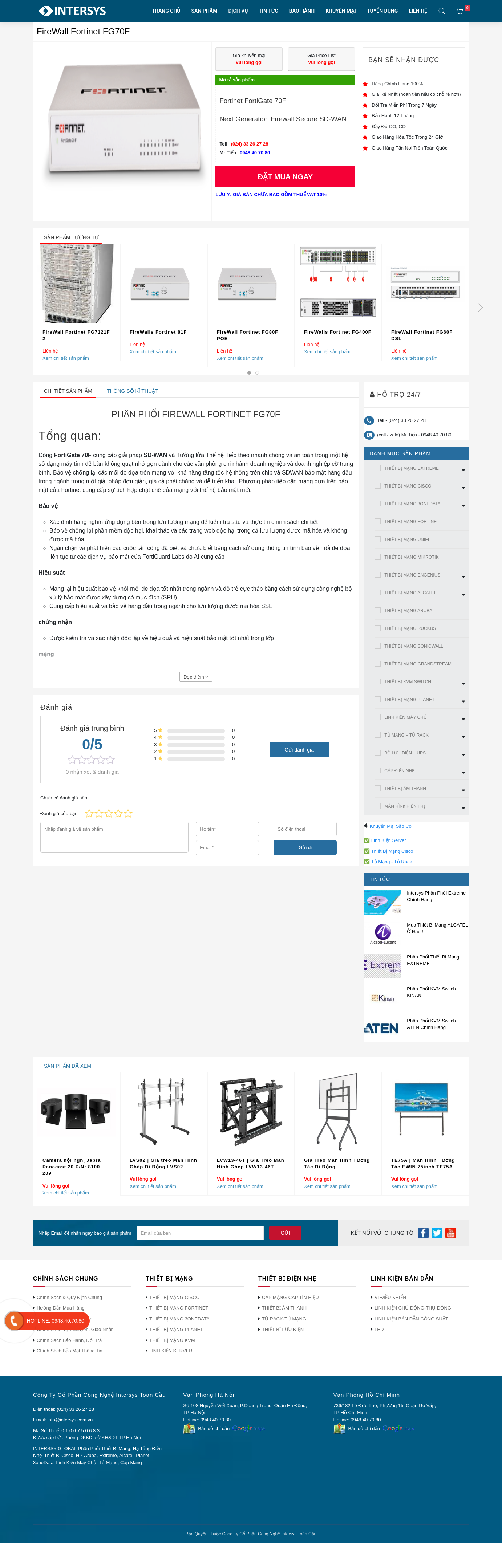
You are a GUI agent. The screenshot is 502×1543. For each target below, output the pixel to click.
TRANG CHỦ (166, 11)
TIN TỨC (268, 11)
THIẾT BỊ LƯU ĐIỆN (283, 1329)
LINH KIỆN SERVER (171, 1350)
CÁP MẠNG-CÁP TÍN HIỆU (290, 1297)
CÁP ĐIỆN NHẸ (399, 770)
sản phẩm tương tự (71, 237)
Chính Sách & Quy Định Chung (69, 1297)
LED (379, 1329)
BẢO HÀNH (302, 11)
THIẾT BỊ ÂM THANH (405, 788)
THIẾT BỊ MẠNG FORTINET (411, 521)
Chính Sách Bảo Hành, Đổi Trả (69, 1340)
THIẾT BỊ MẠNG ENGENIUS (412, 575)
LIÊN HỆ (418, 11)
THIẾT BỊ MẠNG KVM (172, 1340)
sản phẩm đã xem (67, 1066)
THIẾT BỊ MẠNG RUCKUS (410, 628)
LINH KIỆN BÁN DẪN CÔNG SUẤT (411, 1319)
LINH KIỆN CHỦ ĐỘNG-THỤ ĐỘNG (413, 1308)
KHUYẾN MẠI (340, 11)
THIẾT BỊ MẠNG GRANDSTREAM (418, 664)
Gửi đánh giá (299, 749)
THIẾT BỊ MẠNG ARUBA (408, 610)
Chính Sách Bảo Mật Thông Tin (69, 1350)
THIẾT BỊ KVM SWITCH (407, 681)
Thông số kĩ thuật (132, 391)
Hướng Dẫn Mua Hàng (61, 1308)
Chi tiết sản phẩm (68, 391)
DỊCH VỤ (238, 11)
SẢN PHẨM (204, 11)
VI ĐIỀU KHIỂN (390, 1297)
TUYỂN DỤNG (382, 11)
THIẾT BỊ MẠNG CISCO (407, 486)
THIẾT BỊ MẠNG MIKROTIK (411, 557)
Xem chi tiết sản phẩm (65, 358)
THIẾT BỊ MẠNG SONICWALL (413, 646)
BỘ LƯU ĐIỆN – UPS (405, 753)
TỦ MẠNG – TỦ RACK (406, 735)
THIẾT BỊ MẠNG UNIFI (406, 539)
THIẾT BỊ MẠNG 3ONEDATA (412, 503)
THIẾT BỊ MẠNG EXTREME (411, 468)
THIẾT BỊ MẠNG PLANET (409, 699)
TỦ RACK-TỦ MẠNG (284, 1319)
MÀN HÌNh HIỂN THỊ (404, 806)
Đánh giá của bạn (58, 813)
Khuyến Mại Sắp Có (391, 826)
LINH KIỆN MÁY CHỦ (405, 717)
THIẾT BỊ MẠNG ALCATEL (410, 592)
